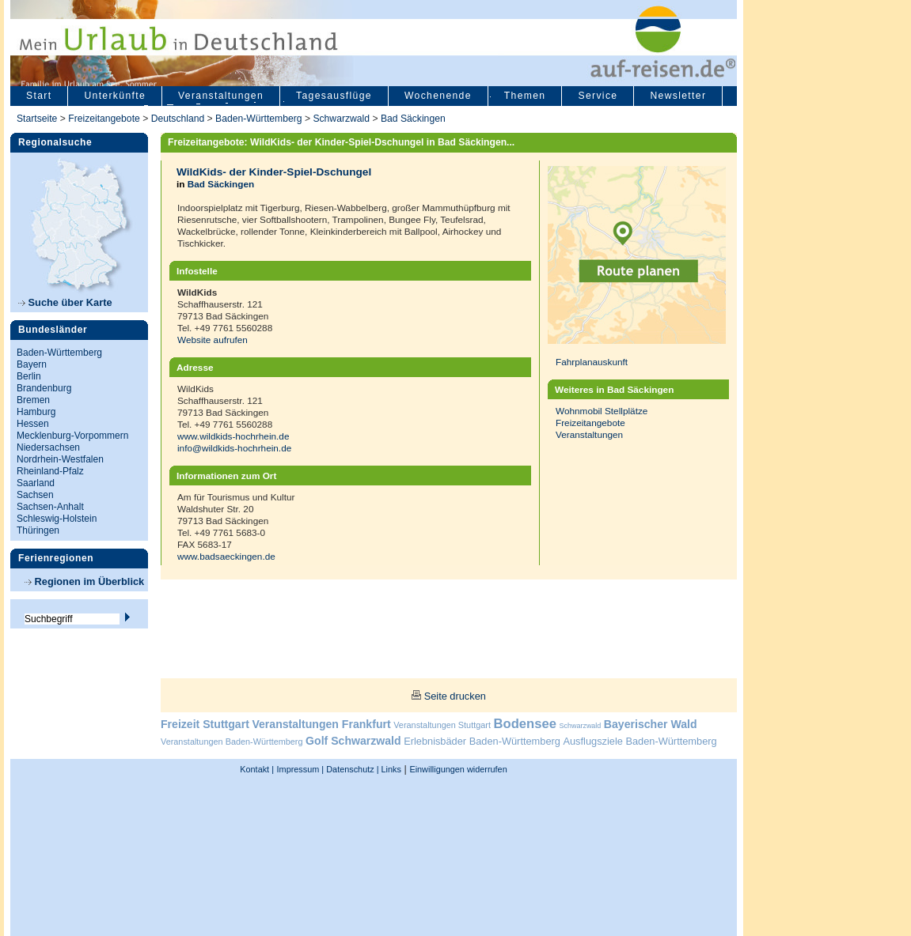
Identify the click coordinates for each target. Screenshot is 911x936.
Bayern (32, 364)
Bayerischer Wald (650, 724)
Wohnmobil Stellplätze (601, 411)
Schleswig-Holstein (57, 518)
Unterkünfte (115, 95)
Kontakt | (257, 769)
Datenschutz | (351, 769)
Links (390, 769)
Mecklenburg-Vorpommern (72, 435)
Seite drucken (455, 696)
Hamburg (36, 411)
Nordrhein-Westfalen (60, 459)
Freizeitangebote (105, 118)
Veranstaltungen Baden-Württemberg (232, 741)
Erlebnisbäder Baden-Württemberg (482, 741)
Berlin (29, 376)
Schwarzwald (341, 118)
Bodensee (525, 723)
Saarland (36, 483)
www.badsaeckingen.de (226, 556)
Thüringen (38, 530)
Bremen (33, 400)
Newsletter (678, 95)
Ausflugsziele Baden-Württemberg (639, 741)
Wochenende (438, 95)
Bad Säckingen (413, 118)
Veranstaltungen (221, 95)
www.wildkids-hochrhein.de (233, 436)
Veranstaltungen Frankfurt (321, 724)
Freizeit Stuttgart (205, 724)
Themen (525, 95)
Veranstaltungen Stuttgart (442, 725)
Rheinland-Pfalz (50, 471)
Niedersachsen (48, 447)
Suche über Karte (65, 302)
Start (38, 95)
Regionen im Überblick (84, 581)
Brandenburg (44, 388)
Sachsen (35, 494)
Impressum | (301, 769)
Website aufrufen (212, 339)
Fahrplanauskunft (592, 362)
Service (597, 95)
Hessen (33, 423)
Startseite (37, 118)
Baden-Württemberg (258, 118)
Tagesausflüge (334, 95)
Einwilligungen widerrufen (458, 769)
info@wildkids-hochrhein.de (234, 448)
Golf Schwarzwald (353, 740)
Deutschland (178, 118)
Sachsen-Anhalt (50, 506)
